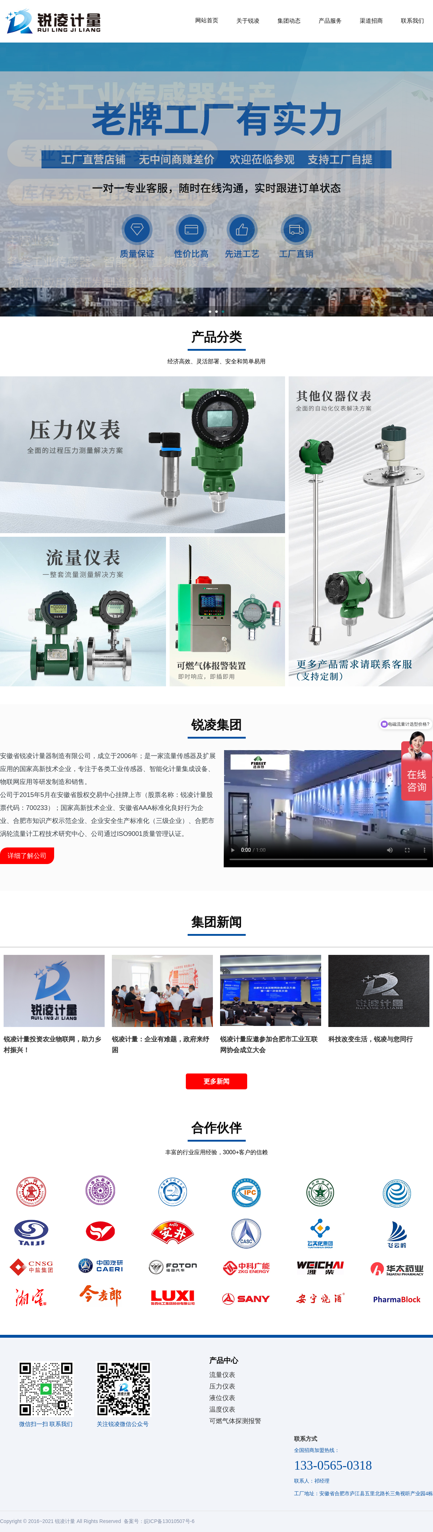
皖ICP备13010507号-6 (169, 1521)
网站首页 (206, 20)
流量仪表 (222, 1374)
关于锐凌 (247, 21)
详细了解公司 (27, 855)
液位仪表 (222, 1398)
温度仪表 (222, 1409)
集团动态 (289, 21)
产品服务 (330, 21)
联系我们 (412, 21)
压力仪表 (222, 1386)
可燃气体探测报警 (235, 1421)
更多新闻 (216, 1081)
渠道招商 (371, 21)
